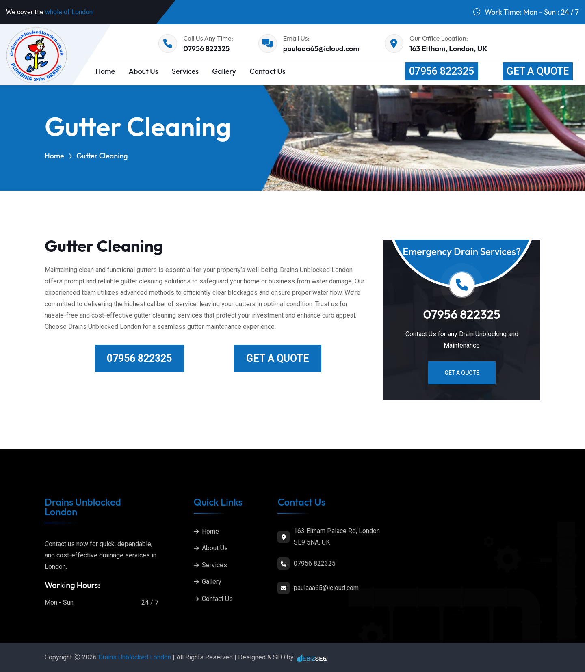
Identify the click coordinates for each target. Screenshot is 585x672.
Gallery (224, 71)
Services (185, 71)
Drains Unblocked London (135, 657)
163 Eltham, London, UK (449, 48)
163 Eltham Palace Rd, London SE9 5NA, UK (337, 536)
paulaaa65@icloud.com (321, 48)
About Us (143, 71)
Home (54, 155)
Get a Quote (538, 71)
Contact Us (267, 71)
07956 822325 (206, 48)
